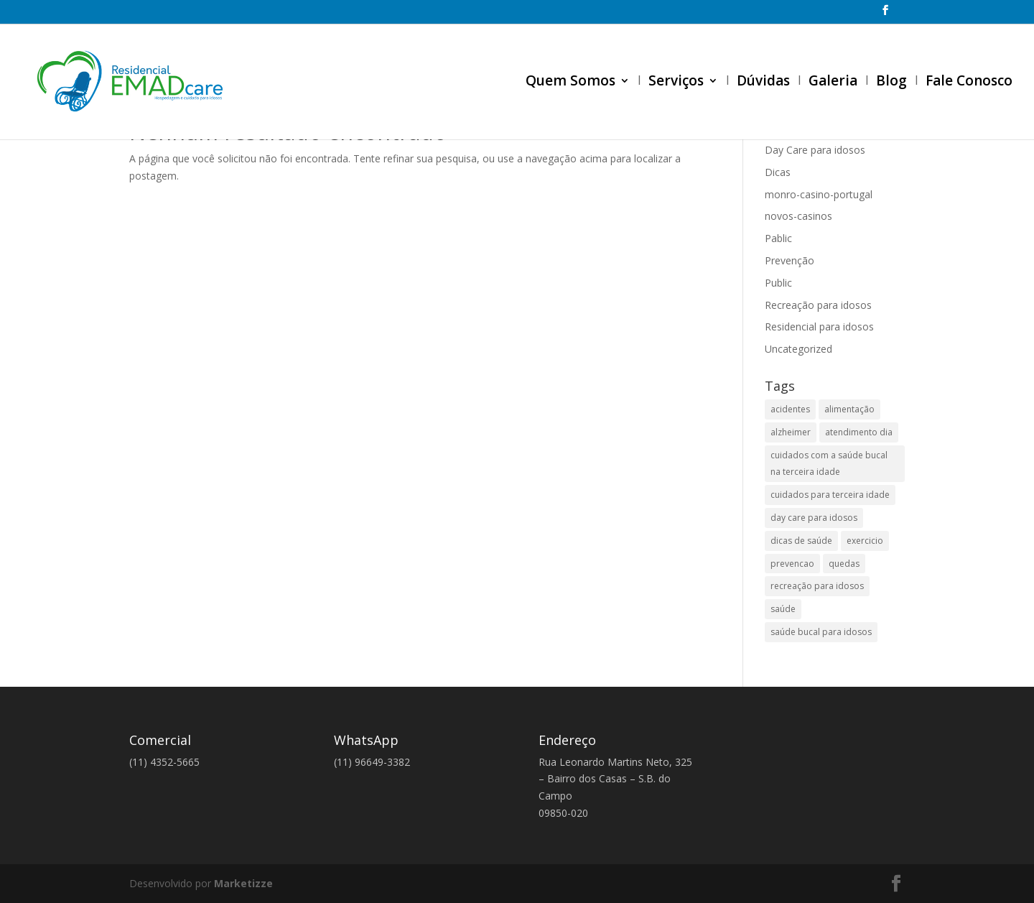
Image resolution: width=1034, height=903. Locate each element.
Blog (891, 82)
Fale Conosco (969, 82)
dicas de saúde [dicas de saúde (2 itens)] (801, 540)
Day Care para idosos (815, 150)
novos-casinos (798, 216)
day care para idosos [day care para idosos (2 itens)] (813, 517)
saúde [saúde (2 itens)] (783, 609)
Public (778, 283)
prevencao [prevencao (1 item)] (792, 563)
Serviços (676, 82)
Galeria (833, 82)
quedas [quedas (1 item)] (844, 563)
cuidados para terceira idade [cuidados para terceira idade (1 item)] (830, 494)
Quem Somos (570, 82)
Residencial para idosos (819, 326)
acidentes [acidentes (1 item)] (790, 409)
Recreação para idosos (818, 305)
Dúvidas (763, 82)
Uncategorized (798, 349)
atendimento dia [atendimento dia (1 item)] (859, 432)
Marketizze (243, 883)
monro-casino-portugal (818, 194)
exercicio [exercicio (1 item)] (865, 540)
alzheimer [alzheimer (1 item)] (790, 432)
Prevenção (789, 260)
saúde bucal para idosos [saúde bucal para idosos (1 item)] (821, 632)
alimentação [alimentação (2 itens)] (849, 409)
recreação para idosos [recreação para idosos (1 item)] (817, 586)
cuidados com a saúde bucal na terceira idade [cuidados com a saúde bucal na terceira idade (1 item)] (829, 463)
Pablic (778, 238)
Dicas (778, 172)
